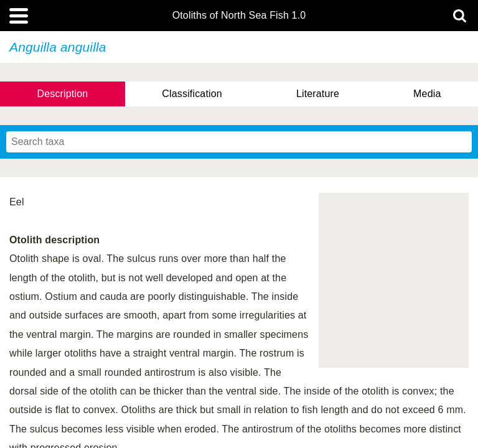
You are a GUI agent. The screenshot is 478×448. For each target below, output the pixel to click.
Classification (192, 93)
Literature (317, 93)
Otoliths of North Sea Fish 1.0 (239, 16)
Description (62, 93)
